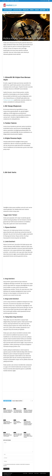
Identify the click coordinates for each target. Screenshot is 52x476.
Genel (9, 12)
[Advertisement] (18, 65)
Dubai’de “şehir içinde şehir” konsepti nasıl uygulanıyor (18, 435)
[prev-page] (30, 400)
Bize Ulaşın (17, 0)
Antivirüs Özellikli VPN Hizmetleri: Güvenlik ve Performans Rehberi (7, 411)
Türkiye (32, 9)
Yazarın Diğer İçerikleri (17, 400)
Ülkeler (37, 9)
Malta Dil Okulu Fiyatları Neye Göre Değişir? (17, 422)
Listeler (8, 0)
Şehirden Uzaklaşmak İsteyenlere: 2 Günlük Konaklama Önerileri (28, 411)
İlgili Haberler (7, 400)
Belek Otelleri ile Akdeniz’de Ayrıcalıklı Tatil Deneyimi (7, 435)
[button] (47, 9)
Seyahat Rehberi (8, 9)
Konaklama (26, 9)
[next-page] (32, 400)
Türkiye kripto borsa (8, 100)
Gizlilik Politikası (43, 473)
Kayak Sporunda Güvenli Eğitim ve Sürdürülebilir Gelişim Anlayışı (28, 435)
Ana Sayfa (5, 12)
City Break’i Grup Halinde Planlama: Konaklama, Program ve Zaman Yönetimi (28, 423)
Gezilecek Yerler (17, 9)
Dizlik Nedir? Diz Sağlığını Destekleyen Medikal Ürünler (7, 422)
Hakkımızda (12, 0)
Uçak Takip (4, 0)
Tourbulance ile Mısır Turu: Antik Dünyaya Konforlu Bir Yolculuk (18, 411)
